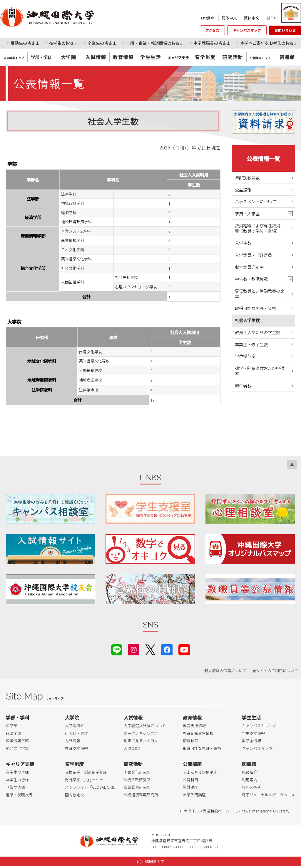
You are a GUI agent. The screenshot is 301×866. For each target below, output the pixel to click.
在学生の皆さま (63, 43)
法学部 (11, 725)
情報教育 (190, 740)
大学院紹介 (74, 725)
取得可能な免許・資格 (255, 308)
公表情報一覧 (263, 158)
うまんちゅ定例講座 (200, 772)
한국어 (272, 18)
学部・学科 (17, 717)
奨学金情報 (251, 740)
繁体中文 (251, 18)
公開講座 (192, 763)
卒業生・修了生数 (251, 344)
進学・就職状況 (19, 794)
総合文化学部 (17, 748)
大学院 (68, 57)
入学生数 (243, 243)
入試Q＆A (132, 748)
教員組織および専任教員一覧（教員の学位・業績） (259, 228)
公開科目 (190, 779)
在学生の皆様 (17, 772)
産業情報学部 (17, 740)
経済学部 (13, 733)
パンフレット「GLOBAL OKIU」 (92, 787)
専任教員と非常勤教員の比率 (259, 293)
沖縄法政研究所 (137, 779)
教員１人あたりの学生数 (257, 332)
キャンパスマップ (247, 30)
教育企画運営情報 (198, 733)
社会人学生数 (247, 320)
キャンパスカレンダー (261, 725)
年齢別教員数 (247, 177)
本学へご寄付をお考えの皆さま (269, 43)
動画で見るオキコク (141, 740)
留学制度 (205, 57)
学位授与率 (245, 356)
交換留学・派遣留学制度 (86, 772)
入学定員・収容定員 (253, 255)
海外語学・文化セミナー (86, 779)
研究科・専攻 (76, 733)
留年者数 (243, 386)
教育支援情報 (76, 748)
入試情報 (96, 57)
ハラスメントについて (255, 201)
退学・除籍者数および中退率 (259, 371)
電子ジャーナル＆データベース (268, 794)
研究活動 (232, 57)
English (208, 18)
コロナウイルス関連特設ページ (203, 811)
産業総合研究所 (137, 787)
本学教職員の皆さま (211, 43)
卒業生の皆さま (102, 43)
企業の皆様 (15, 787)
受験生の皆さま (25, 43)
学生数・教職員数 (251, 279)
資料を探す (251, 787)
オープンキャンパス (141, 733)
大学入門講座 (194, 794)
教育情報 (123, 57)
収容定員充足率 (249, 267)
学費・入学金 (247, 213)
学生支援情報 (253, 733)
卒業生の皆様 (17, 779)
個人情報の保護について (225, 670)
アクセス (212, 30)
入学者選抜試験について (145, 725)
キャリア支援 (20, 763)
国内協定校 (74, 794)
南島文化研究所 (137, 772)
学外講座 (190, 787)
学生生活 (150, 57)
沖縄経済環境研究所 (141, 794)
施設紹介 (249, 772)
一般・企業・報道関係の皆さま (155, 43)
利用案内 (249, 779)
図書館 (287, 57)
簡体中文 (229, 18)
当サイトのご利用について (275, 670)
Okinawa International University (262, 811)
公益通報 (243, 189)
